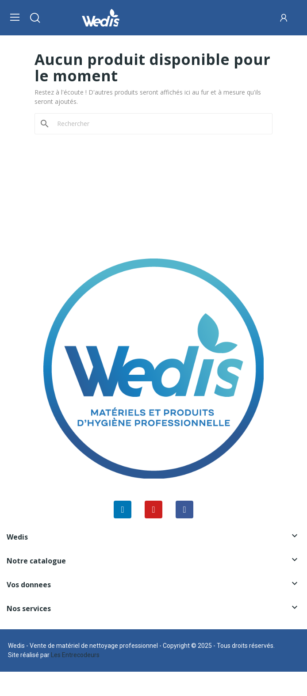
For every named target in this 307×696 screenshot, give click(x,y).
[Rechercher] (159, 123)
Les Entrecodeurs (75, 654)
